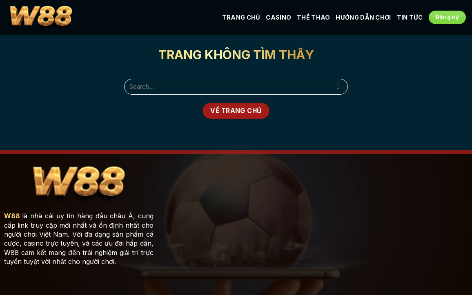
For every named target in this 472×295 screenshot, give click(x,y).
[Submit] (338, 87)
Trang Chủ (241, 17)
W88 (12, 216)
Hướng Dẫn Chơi (363, 17)
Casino (278, 17)
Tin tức (410, 17)
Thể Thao (313, 17)
